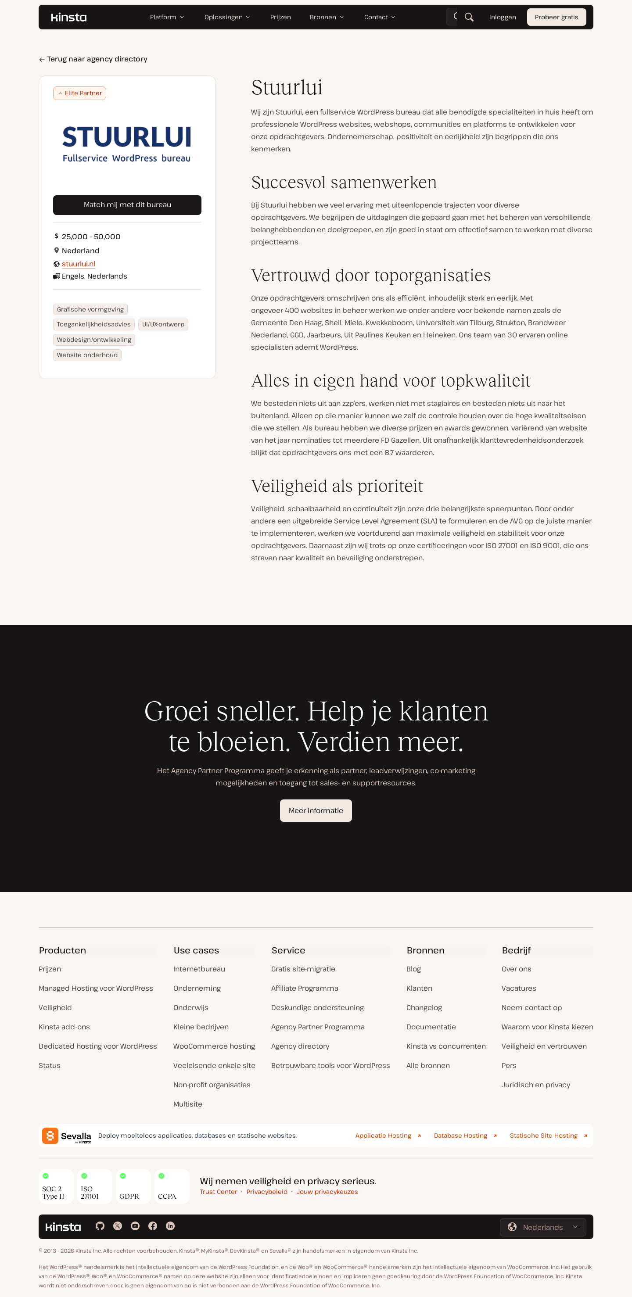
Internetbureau (199, 969)
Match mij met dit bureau (127, 204)
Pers (509, 1065)
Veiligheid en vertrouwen (544, 1046)
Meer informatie (316, 810)
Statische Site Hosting (544, 1135)
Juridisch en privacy (536, 1084)
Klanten (419, 988)
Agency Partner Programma (318, 1027)
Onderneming (197, 988)
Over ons (516, 969)
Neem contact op (532, 1007)
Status (50, 1065)
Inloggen (502, 17)
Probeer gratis (556, 17)
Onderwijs (190, 1007)
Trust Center (218, 1191)
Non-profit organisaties (212, 1084)
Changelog (424, 1007)
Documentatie (431, 1027)
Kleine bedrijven (201, 1027)
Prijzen (50, 969)
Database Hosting (460, 1135)
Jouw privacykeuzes (327, 1191)
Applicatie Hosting (383, 1135)
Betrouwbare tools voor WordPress (330, 1065)
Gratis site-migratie (303, 969)
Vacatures (519, 988)
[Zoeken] (469, 17)
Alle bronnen (428, 1065)
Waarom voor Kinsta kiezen (547, 1027)
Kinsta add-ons (64, 1027)
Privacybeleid (267, 1191)
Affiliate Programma (304, 988)
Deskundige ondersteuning (317, 1007)
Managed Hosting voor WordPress (96, 988)
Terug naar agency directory (93, 59)
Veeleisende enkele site (214, 1065)
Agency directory (300, 1046)
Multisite (187, 1104)
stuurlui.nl (78, 264)
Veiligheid (55, 1007)
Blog (413, 969)
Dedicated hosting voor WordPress (98, 1046)
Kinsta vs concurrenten (446, 1046)
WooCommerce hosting (214, 1046)
